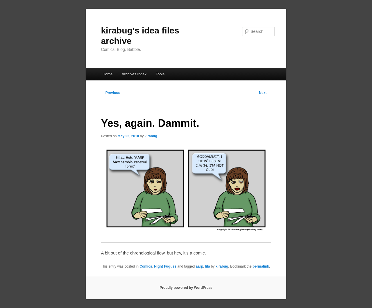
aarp (199, 266)
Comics (146, 266)
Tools (160, 74)
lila (207, 266)
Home (108, 74)
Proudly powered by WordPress (186, 288)
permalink (261, 266)
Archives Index (134, 74)
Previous (110, 93)
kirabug (151, 136)
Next (265, 93)
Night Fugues (165, 266)
